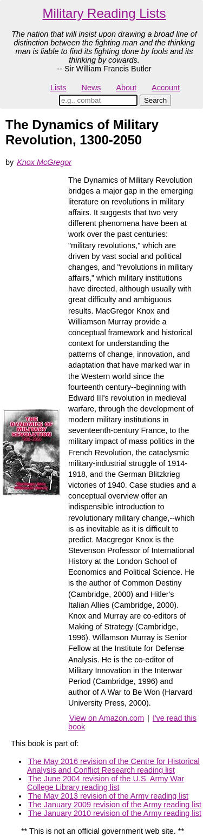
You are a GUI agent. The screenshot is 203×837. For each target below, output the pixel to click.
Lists (58, 87)
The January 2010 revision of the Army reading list (114, 813)
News (91, 87)
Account (166, 87)
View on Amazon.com (106, 718)
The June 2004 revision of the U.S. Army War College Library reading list (105, 783)
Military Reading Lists (104, 13)
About (126, 87)
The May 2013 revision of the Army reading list (108, 796)
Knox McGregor (44, 162)
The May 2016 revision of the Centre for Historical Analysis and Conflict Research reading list (113, 765)
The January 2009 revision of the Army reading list (114, 804)
